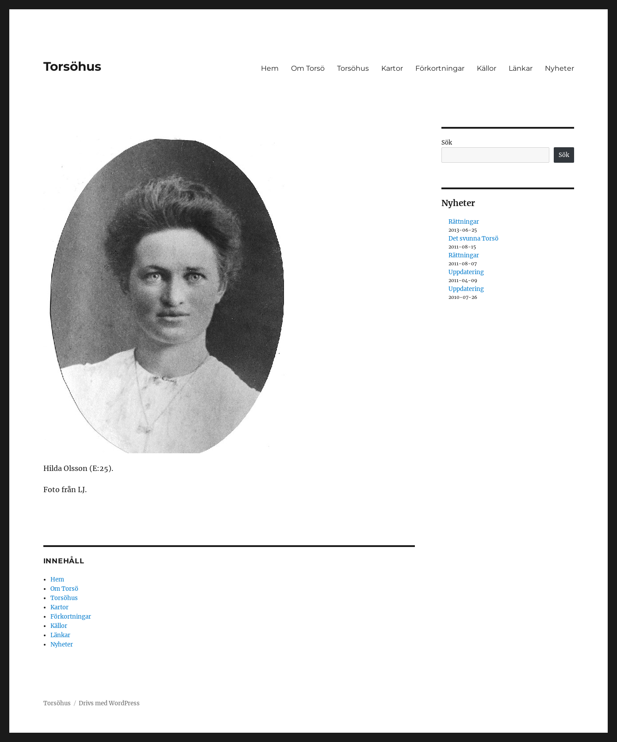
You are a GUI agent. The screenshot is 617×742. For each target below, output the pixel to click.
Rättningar (463, 222)
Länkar (521, 68)
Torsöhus (72, 66)
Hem (270, 68)
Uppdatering (466, 272)
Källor (486, 68)
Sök (446, 142)
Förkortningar (439, 68)
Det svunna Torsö (473, 238)
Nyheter (559, 68)
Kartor (392, 68)
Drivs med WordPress (109, 703)
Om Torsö (308, 68)
